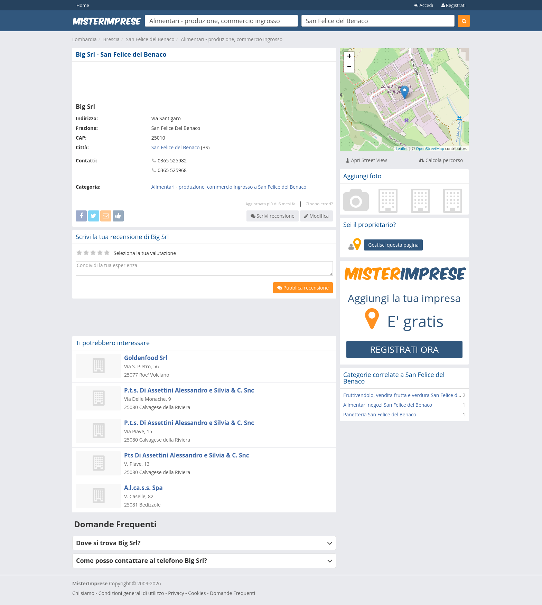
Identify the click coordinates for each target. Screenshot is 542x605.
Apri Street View (366, 160)
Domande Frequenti (232, 593)
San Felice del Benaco (150, 39)
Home (82, 5)
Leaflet (402, 148)
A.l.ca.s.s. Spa (143, 488)
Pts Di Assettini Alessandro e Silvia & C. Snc (186, 455)
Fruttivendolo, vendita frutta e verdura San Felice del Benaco (411, 395)
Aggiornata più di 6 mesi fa (270, 203)
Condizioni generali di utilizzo (131, 593)
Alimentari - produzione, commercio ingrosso (231, 39)
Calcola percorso (441, 160)
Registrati (453, 5)
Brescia (111, 39)
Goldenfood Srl (145, 358)
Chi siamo (83, 593)
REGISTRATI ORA (404, 349)
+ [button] (349, 57)
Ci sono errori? (319, 203)
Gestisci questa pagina (393, 245)
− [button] (349, 67)
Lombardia (84, 39)
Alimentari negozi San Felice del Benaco (387, 404)
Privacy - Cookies (187, 593)
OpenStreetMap (430, 148)
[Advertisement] (204, 80)
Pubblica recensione (303, 287)
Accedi (423, 5)
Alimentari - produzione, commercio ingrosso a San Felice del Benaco (229, 186)
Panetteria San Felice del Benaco (379, 414)
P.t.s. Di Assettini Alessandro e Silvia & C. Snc (189, 390)
